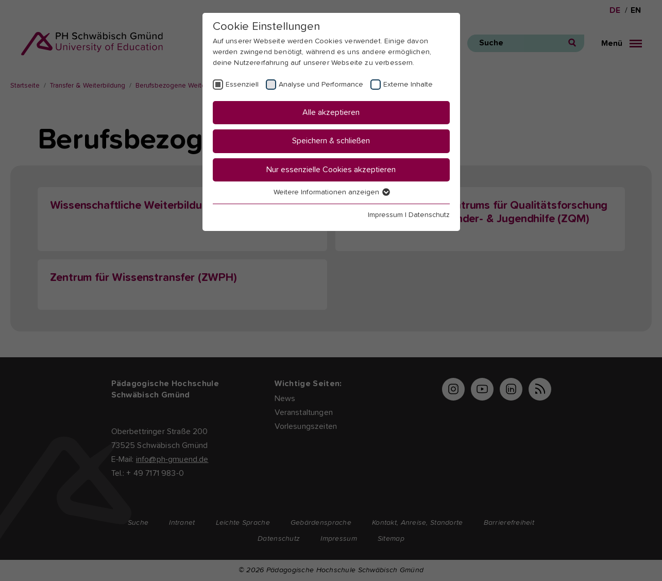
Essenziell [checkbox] (242, 84)
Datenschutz (429, 215)
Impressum (385, 215)
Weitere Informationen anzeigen (331, 192)
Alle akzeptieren (331, 112)
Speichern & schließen (331, 141)
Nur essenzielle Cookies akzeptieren (331, 169)
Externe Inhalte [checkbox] (408, 84)
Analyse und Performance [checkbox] (321, 84)
